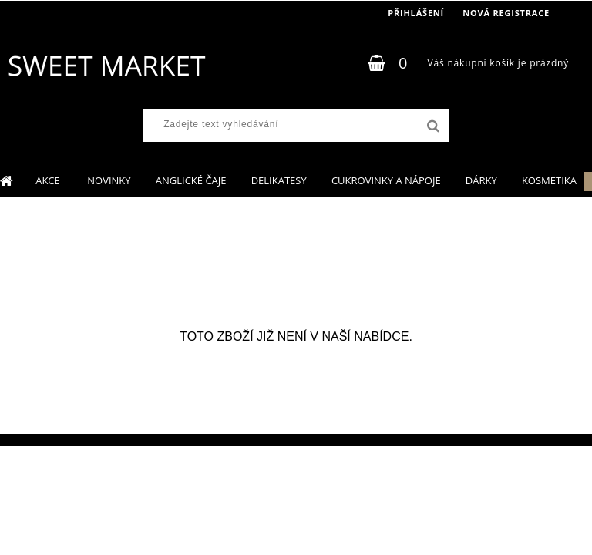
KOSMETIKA (549, 180)
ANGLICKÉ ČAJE (191, 180)
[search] (431, 126)
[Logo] (106, 65)
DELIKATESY (279, 180)
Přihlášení (416, 12)
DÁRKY (481, 180)
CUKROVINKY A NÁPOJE (386, 180)
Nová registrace (506, 12)
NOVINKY (108, 180)
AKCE (48, 180)
